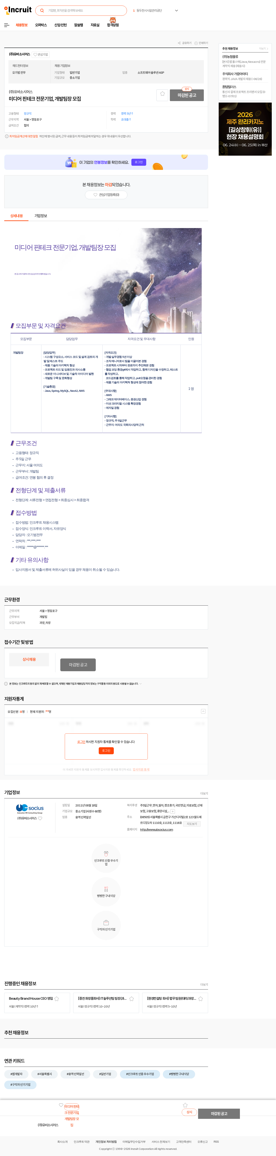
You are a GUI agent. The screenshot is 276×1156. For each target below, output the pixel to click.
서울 (42, 611)
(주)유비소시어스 (19, 54)
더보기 (204, 793)
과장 (42, 623)
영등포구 (52, 611)
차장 (48, 623)
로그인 (81, 742)
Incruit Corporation (142, 1149)
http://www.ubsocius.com (156, 830)
